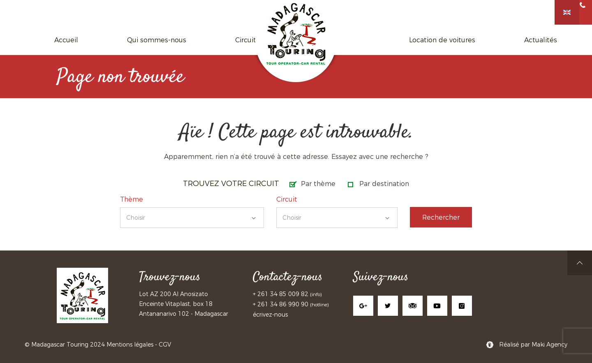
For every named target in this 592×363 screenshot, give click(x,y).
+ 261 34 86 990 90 (280, 304)
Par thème (318, 183)
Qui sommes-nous (167, 40)
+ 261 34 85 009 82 (281, 294)
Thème (131, 199)
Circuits (226, 40)
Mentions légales (129, 344)
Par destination (384, 183)
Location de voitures (389, 40)
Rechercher (441, 218)
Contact (500, 40)
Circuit (286, 199)
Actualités (454, 40)
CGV (165, 344)
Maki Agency (549, 344)
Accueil (110, 40)
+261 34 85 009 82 (549, 12)
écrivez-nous (270, 314)
